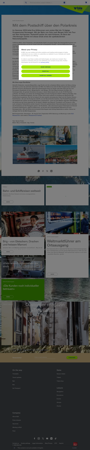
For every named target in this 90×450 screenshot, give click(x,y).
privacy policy (45, 62)
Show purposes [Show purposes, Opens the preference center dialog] (46, 67)
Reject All (45, 71)
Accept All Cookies (46, 75)
